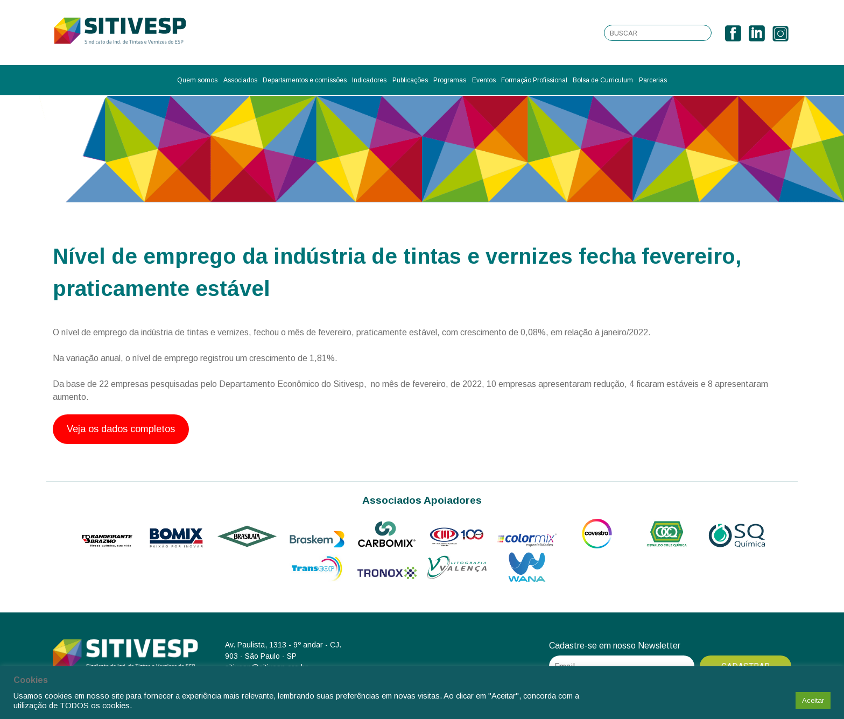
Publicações (410, 80)
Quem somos (197, 80)
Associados (240, 80)
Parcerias (653, 80)
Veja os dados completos (121, 429)
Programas (449, 80)
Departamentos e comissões (305, 80)
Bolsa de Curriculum (603, 80)
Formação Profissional (534, 80)
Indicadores (369, 80)
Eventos (484, 80)
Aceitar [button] (813, 700)
